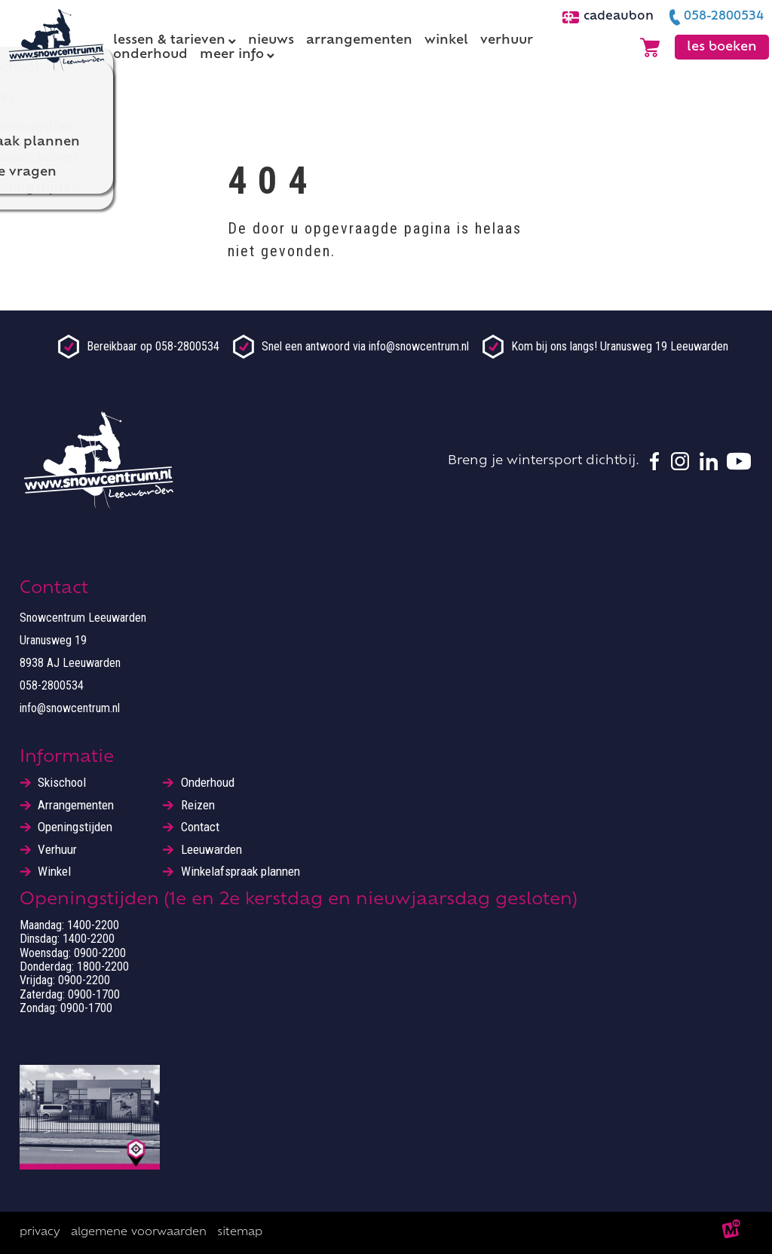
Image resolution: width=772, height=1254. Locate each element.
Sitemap (239, 1232)
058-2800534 (52, 685)
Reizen (198, 805)
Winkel (54, 871)
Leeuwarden (211, 850)
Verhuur (57, 850)
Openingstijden (75, 827)
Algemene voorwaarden (139, 1232)
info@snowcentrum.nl (70, 708)
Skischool (62, 782)
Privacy (40, 1232)
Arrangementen (76, 805)
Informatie (67, 757)
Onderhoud (207, 782)
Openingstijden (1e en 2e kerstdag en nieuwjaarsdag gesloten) (298, 900)
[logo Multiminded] (731, 1233)
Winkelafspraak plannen (240, 871)
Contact (200, 827)
